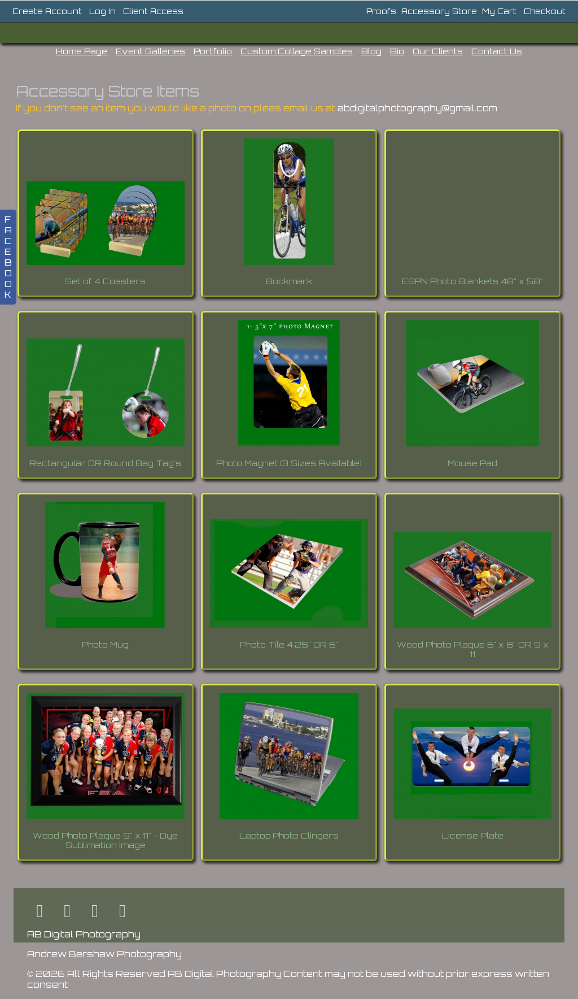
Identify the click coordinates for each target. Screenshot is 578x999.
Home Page (81, 51)
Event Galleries (150, 51)
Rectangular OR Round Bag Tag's (105, 463)
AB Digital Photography (84, 934)
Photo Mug (105, 644)
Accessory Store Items (107, 91)
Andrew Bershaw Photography (104, 954)
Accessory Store (439, 11)
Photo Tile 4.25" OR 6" (289, 644)
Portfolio (213, 51)
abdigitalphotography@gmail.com (417, 108)
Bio (397, 51)
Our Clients (438, 51)
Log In (102, 11)
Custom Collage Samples (296, 51)
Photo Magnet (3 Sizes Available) (289, 463)
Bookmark (289, 281)
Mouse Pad (472, 463)
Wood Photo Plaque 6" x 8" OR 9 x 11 (473, 649)
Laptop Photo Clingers (289, 835)
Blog (371, 51)
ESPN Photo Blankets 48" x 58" (472, 281)
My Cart (500, 11)
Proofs (381, 11)
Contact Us (496, 51)
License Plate (472, 835)
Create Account (47, 11)
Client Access (153, 11)
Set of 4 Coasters (105, 281)
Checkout (545, 11)
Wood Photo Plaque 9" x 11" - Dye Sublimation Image (105, 840)
